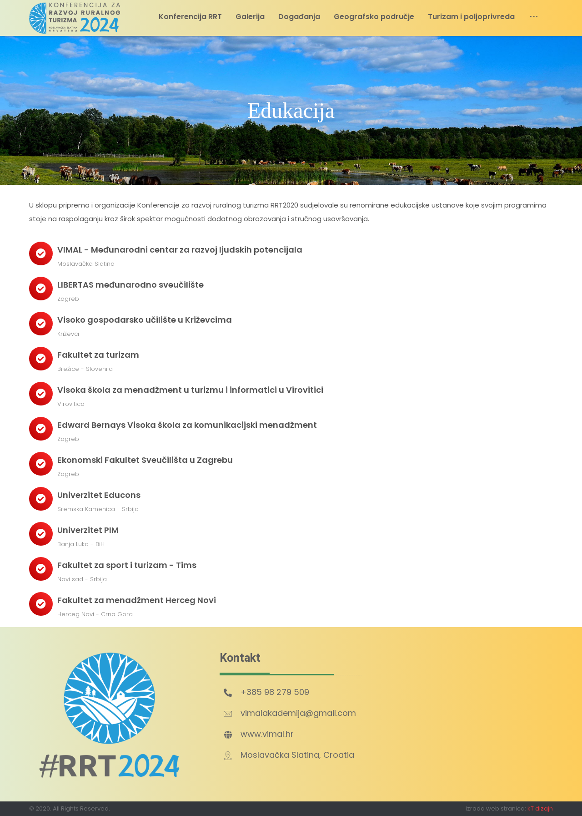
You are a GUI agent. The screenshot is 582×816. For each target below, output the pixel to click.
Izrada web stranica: (496, 808)
